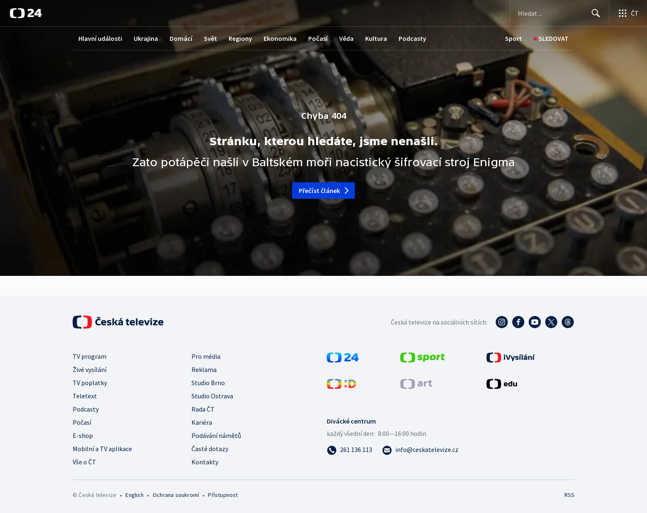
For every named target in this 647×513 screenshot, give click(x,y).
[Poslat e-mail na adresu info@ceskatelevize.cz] (420, 449)
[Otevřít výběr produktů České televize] (628, 13)
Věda (346, 38)
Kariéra (201, 422)
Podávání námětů (216, 435)
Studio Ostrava (212, 396)
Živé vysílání (89, 369)
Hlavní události (100, 38)
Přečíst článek (324, 190)
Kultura (376, 38)
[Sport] (513, 38)
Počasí (318, 38)
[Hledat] (596, 13)
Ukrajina (146, 38)
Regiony (240, 38)
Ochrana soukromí (176, 495)
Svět (210, 38)
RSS (569, 495)
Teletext (85, 396)
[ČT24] (26, 13)
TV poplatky (90, 383)
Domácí (181, 38)
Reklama (204, 369)
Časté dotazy (209, 449)
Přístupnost (223, 495)
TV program (89, 356)
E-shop (83, 435)
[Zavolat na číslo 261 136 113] (349, 449)
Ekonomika (280, 38)
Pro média (205, 356)
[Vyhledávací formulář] (559, 13)
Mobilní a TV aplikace (102, 449)
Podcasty (412, 38)
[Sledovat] (551, 38)
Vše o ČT (84, 462)
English (134, 495)
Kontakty (204, 462)
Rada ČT (203, 409)
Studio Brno (208, 383)
